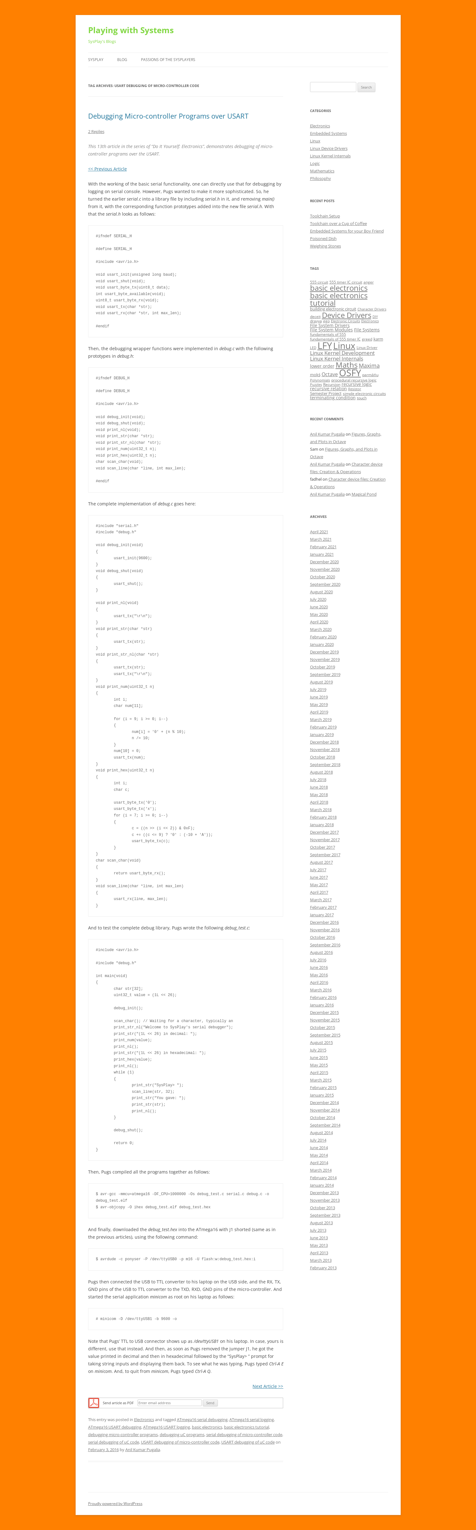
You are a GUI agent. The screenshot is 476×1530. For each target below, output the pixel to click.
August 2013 (321, 1223)
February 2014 (323, 1177)
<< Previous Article (107, 169)
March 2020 (321, 629)
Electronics (144, 1419)
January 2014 (322, 1185)
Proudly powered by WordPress (115, 1503)
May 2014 (319, 1155)
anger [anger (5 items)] (368, 282)
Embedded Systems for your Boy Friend (347, 231)
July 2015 (318, 1050)
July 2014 (318, 1140)
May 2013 (319, 1245)
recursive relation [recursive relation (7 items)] (328, 388)
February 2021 (323, 547)
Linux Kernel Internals (330, 156)
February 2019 (323, 727)
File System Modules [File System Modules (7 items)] (331, 330)
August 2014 (321, 1132)
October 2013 (322, 1207)
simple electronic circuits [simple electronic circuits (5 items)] (364, 393)
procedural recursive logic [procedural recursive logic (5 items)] (354, 380)
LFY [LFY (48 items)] (325, 345)
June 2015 (319, 1057)
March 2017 (321, 900)
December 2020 (324, 562)
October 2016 (322, 937)
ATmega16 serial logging (251, 1419)
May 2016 (319, 975)
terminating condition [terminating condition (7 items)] (333, 398)
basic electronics (207, 1427)
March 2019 (321, 719)
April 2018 (319, 802)
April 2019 (319, 712)
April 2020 (319, 622)
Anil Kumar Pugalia (142, 1449)
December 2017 (324, 832)
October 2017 (322, 847)
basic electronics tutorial (246, 1427)
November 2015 (325, 1020)
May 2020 (319, 614)
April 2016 (319, 982)
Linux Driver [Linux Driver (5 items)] (367, 347)
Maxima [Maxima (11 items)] (369, 365)
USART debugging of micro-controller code (180, 1442)
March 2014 (321, 1170)
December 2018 (324, 742)
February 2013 (323, 1268)
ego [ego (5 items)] (326, 321)
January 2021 (322, 554)
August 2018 (321, 772)
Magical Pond (364, 494)
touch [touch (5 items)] (362, 398)
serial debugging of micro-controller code (244, 1434)
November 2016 (325, 930)
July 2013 (318, 1230)
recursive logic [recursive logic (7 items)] (357, 384)
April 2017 (319, 892)
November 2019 (325, 659)
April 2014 (319, 1162)
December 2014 (324, 1102)
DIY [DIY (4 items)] (375, 317)
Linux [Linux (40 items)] (344, 345)
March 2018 (321, 809)
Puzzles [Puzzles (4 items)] (316, 384)
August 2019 (321, 682)
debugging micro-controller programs (123, 1434)
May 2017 (319, 885)
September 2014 (325, 1125)
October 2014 (322, 1117)
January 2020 (322, 644)
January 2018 (322, 824)
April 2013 (319, 1253)
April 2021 (319, 532)
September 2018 (325, 764)
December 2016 (324, 922)
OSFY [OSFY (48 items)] (350, 372)
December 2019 (324, 652)
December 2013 (324, 1192)
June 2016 (319, 967)
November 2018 (325, 749)
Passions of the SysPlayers (168, 59)
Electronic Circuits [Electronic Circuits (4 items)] (345, 321)
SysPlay (95, 59)
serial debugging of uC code (113, 1442)
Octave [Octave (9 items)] (330, 374)
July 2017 (318, 869)
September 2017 (325, 854)
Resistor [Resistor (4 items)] (354, 389)
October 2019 (322, 667)
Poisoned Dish (323, 238)
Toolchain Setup (325, 216)
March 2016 (321, 990)
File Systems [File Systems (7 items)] (367, 330)
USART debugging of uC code (248, 1442)
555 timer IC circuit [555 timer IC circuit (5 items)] (345, 282)
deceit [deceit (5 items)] (315, 316)
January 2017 (322, 915)
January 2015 (322, 1095)
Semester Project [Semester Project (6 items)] (326, 393)
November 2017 (325, 839)
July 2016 (318, 960)
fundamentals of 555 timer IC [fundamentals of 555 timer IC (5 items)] (335, 339)
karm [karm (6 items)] (378, 339)
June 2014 (319, 1147)
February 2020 (323, 637)
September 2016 (325, 945)
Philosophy (320, 178)
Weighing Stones (325, 246)
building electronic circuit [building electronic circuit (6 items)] (333, 309)
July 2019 (318, 689)
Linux (315, 141)
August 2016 (321, 952)
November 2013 (325, 1200)
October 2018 (322, 757)
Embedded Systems (328, 133)
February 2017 (323, 907)
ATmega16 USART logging (166, 1427)
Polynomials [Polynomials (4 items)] (320, 380)
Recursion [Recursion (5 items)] (331, 384)
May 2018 (319, 794)
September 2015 (325, 1035)
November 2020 (325, 569)
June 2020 (319, 607)
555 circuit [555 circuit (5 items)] (319, 282)
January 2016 (322, 1005)
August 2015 (321, 1042)
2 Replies (96, 131)
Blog (122, 59)
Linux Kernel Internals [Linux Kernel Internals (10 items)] (336, 358)
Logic (315, 163)
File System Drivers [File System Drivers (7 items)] (330, 325)
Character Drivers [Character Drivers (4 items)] (372, 309)
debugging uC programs (182, 1434)
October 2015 (322, 1027)
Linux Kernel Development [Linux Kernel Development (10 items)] (342, 352)
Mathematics (322, 171)
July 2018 (318, 779)
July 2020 (318, 599)
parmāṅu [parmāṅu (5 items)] (370, 374)
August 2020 (321, 592)
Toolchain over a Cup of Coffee (338, 223)
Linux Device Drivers (329, 148)
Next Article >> (268, 1386)
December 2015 (324, 1012)
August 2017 (321, 862)
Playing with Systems (131, 30)
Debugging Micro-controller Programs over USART (168, 115)
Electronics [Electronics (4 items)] (370, 321)
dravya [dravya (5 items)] (316, 321)
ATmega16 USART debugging (114, 1427)
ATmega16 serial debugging (202, 1419)
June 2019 (319, 697)
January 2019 (322, 734)
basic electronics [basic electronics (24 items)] (339, 288)
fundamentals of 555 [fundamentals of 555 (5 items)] (328, 334)
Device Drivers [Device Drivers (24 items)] (346, 315)
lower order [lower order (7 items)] (322, 366)
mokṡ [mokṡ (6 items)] (315, 374)
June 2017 (319, 877)
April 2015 (319, 1072)
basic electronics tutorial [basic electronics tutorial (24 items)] (339, 299)
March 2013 (321, 1260)
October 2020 (322, 577)
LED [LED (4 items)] (313, 347)
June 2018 (319, 787)
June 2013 (319, 1238)
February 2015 (323, 1087)
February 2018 (323, 817)
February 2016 (323, 997)
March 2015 (321, 1080)
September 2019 (325, 674)
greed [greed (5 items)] (367, 339)
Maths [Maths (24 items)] (347, 365)
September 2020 (325, 584)
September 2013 (325, 1215)
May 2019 (319, 704)
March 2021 (321, 539)
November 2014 (325, 1110)
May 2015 (319, 1065)
